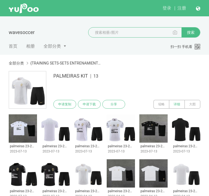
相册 (30, 46)
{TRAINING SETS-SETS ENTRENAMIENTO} (66, 63)
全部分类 (52, 46)
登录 (166, 8)
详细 (177, 104)
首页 (13, 46)
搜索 (191, 32)
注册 (181, 8)
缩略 (161, 104)
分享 (113, 104)
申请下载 (89, 104)
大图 (192, 104)
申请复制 (64, 104)
